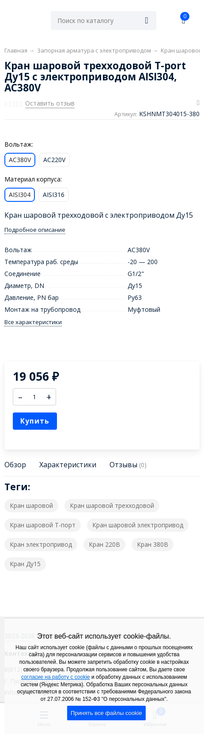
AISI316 (53, 194)
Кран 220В (104, 544)
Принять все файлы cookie (106, 713)
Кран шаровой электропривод (137, 525)
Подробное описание (34, 230)
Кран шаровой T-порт (43, 525)
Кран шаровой (31, 505)
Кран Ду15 (25, 564)
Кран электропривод (41, 544)
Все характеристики (33, 322)
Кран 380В (152, 544)
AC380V (20, 159)
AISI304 (19, 194)
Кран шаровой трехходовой (112, 505)
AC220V (54, 159)
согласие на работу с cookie (55, 677)
